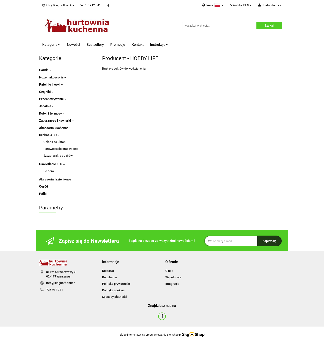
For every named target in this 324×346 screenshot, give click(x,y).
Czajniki (46, 92)
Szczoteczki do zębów (58, 155)
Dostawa (108, 271)
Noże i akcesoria (52, 77)
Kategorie (51, 45)
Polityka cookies (113, 290)
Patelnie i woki (51, 84)
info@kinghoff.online (60, 283)
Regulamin (109, 277)
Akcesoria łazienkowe (55, 179)
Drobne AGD (49, 135)
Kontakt (138, 45)
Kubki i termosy (52, 113)
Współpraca (173, 277)
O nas (169, 271)
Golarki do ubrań (54, 142)
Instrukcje (159, 45)
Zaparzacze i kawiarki (56, 121)
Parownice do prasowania (60, 148)
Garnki (45, 70)
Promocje (117, 45)
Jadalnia (46, 106)
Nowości (73, 45)
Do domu (49, 171)
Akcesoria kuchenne (55, 128)
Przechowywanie (52, 99)
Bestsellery (95, 45)
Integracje (172, 283)
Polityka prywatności (116, 283)
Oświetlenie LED (52, 164)
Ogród (43, 186)
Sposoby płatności (114, 296)
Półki (43, 194)
